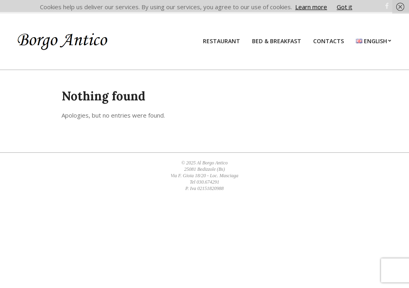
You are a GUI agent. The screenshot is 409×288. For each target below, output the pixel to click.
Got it (344, 7)
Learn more (311, 7)
